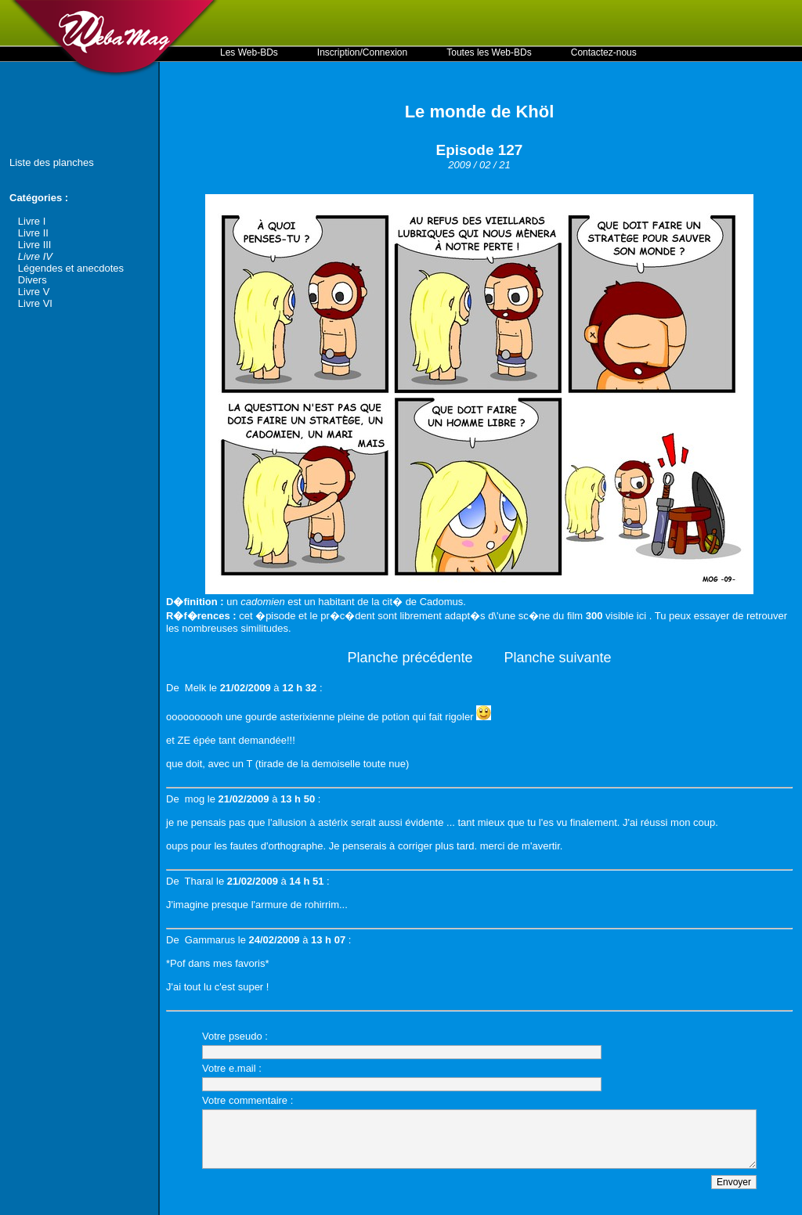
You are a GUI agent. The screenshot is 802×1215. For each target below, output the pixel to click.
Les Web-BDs (249, 52)
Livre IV (35, 256)
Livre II (33, 233)
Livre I (31, 221)
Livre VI (35, 303)
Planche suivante (558, 657)
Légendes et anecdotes (71, 268)
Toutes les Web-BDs (489, 52)
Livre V (33, 291)
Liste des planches (51, 162)
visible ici (625, 616)
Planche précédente (409, 657)
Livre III (35, 245)
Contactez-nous (604, 52)
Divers (32, 280)
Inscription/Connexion (362, 52)
